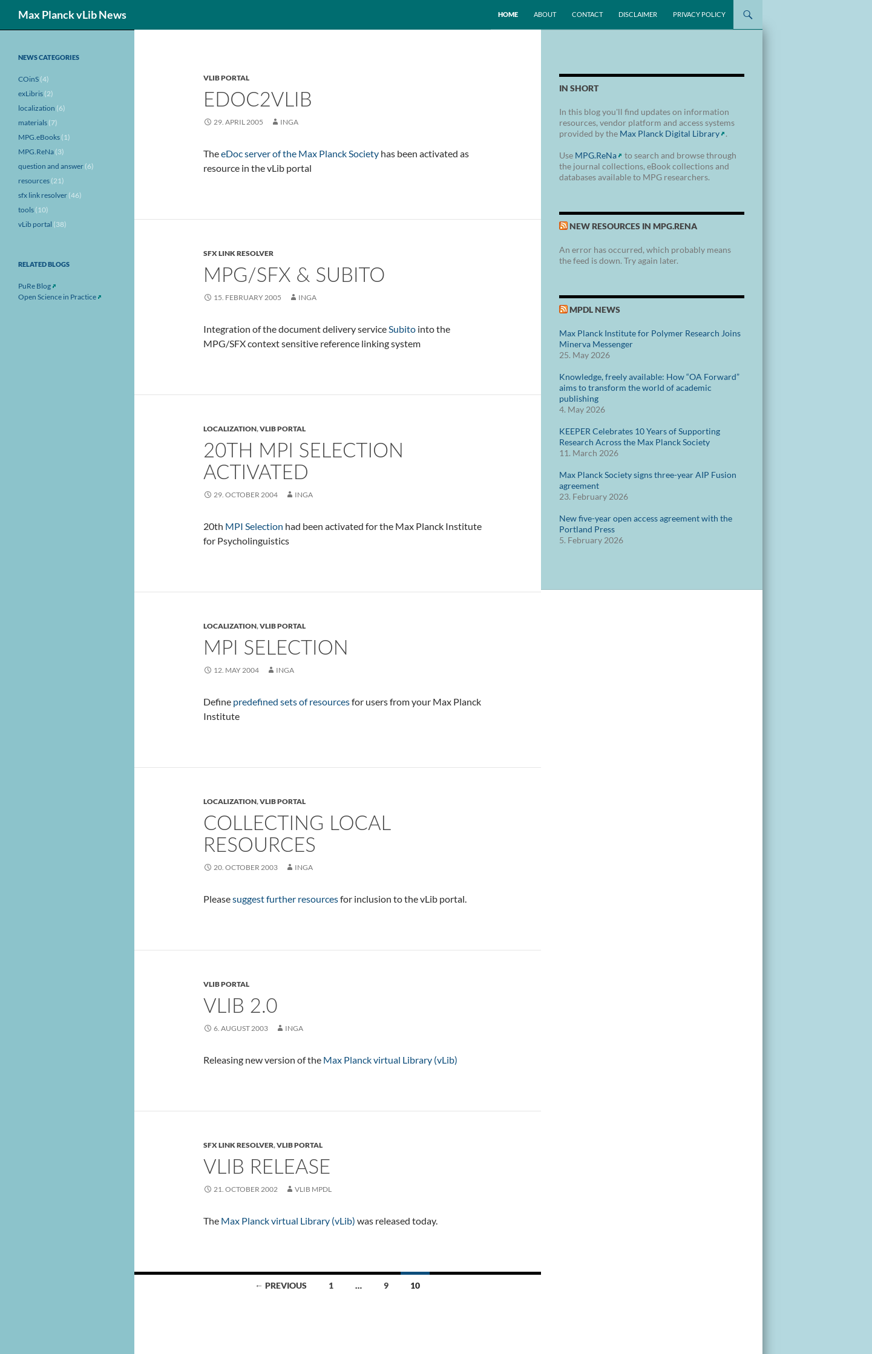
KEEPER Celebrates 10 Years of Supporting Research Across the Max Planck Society (639, 436)
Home (508, 14)
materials (32, 122)
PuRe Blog (34, 285)
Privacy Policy (699, 14)
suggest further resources (285, 898)
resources (34, 180)
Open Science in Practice (57, 296)
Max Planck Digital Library (670, 133)
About (545, 14)
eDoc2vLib (257, 99)
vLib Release (266, 1166)
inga (289, 121)
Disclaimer (637, 14)
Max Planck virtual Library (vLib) (390, 1059)
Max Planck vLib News (72, 14)
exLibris (30, 93)
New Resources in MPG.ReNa (633, 226)
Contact (587, 14)
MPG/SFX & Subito (294, 274)
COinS (28, 78)
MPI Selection (254, 526)
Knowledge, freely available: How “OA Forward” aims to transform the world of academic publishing (649, 387)
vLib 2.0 (240, 1005)
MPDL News (594, 309)
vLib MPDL (313, 1189)
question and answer (51, 166)
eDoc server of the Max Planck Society (300, 153)
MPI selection (276, 647)
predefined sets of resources (291, 701)
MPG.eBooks (39, 137)
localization (230, 428)
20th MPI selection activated (303, 460)
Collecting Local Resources (296, 833)
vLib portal (226, 77)
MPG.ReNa (596, 155)
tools (26, 209)
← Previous (281, 1285)
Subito (402, 329)
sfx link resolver (238, 253)
